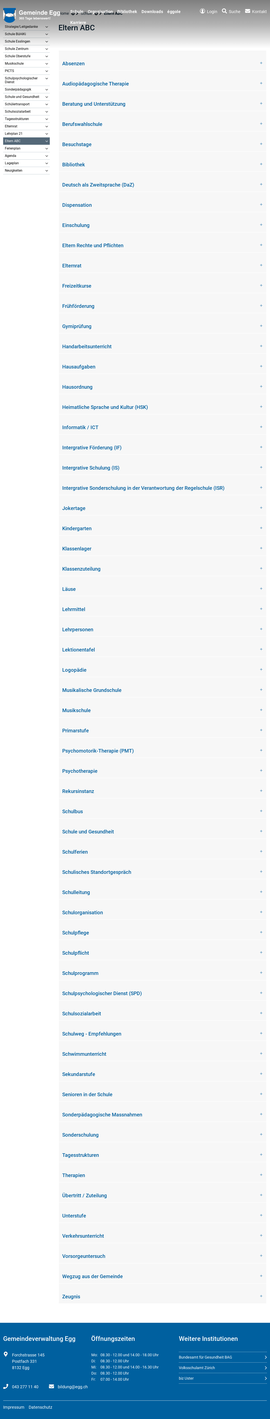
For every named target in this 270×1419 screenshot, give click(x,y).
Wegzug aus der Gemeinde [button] (92, 1276)
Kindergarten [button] (77, 528)
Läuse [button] (69, 589)
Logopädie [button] (74, 670)
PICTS (9, 71)
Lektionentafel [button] (78, 650)
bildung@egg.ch (73, 1386)
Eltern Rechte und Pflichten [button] (92, 245)
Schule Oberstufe (17, 56)
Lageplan (12, 163)
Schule (77, 11)
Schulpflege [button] (75, 933)
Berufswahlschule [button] (82, 124)
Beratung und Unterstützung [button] (94, 104)
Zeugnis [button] (71, 1297)
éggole (174, 11)
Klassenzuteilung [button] (81, 569)
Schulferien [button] (75, 852)
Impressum (13, 1407)
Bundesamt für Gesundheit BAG (205, 1357)
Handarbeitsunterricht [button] (87, 347)
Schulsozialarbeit (18, 111)
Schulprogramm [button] (80, 973)
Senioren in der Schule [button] (87, 1094)
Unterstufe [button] (74, 1216)
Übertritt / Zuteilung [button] (84, 1196)
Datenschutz (40, 1407)
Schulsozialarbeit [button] (81, 1014)
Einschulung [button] (76, 225)
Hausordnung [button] (77, 387)
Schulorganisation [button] (82, 913)
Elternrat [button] (71, 266)
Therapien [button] (73, 1175)
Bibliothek (127, 11)
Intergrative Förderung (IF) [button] (92, 448)
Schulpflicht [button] (75, 953)
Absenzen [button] (73, 64)
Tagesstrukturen (17, 119)
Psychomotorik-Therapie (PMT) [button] (98, 751)
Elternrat (11, 126)
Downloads (152, 11)
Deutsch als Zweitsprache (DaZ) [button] (98, 185)
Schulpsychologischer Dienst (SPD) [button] (102, 993)
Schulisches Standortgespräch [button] (96, 872)
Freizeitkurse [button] (76, 286)
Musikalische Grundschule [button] (92, 690)
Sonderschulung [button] (80, 1135)
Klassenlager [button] (76, 549)
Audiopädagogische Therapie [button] (95, 84)
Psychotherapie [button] (79, 771)
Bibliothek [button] (73, 165)
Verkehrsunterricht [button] (83, 1236)
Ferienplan (12, 148)
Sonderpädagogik (18, 89)
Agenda (10, 156)
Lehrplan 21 (14, 134)
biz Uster (186, 1378)
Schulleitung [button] (76, 892)
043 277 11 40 (25, 1386)
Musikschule (14, 63)
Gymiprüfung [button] (77, 326)
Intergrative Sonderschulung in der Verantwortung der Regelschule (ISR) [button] (143, 488)
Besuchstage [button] (77, 144)
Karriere (78, 22)
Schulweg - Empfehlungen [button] (91, 1034)
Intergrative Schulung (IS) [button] (90, 468)
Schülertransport (17, 104)
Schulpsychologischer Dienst (21, 80)
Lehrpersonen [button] (77, 630)
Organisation (100, 11)
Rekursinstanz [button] (78, 791)
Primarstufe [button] (75, 731)
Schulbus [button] (72, 811)
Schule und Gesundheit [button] (88, 832)
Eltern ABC (12, 141)
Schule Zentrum (16, 49)
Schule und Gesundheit (22, 97)
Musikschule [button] (76, 710)
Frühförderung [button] (78, 306)
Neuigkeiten (13, 170)
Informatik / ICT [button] (80, 427)
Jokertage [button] (73, 508)
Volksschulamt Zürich (197, 1368)
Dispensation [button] (77, 205)
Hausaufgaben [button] (78, 367)
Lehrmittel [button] (73, 609)
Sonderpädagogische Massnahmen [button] (102, 1115)
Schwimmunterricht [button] (84, 1054)
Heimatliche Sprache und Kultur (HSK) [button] (105, 407)
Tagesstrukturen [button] (80, 1155)
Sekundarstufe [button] (78, 1074)
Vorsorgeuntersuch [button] (83, 1256)
